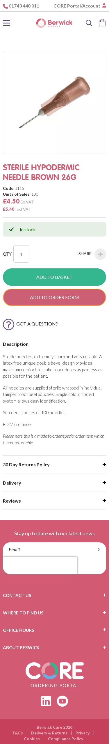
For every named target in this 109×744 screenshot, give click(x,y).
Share (92, 254)
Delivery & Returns (49, 732)
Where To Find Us (23, 612)
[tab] (54, 595)
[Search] (89, 23)
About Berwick (21, 647)
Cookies (32, 738)
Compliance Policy (65, 738)
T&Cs (17, 732)
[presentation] (40, 565)
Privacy (83, 732)
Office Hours (18, 630)
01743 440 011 (24, 5)
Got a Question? (30, 323)
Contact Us (17, 595)
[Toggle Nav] (6, 23)
